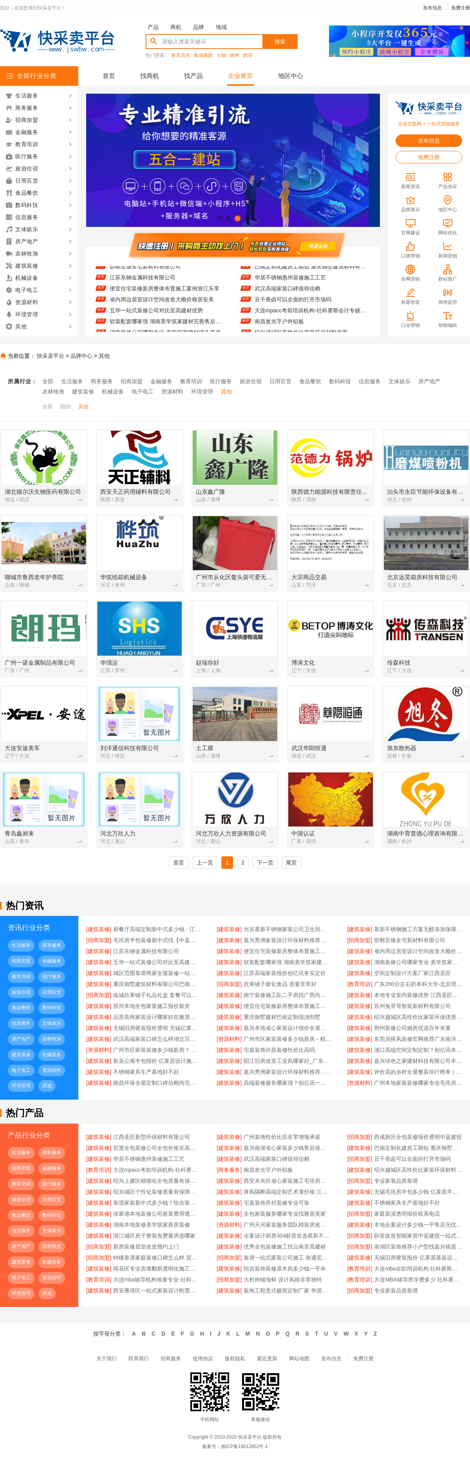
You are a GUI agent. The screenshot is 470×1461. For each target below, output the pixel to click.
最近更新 (267, 1358)
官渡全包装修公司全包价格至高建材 (157, 1148)
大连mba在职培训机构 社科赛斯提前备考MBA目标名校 (418, 1268)
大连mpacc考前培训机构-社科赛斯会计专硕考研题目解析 (312, 313)
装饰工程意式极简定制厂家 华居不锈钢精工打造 (287, 1290)
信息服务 (370, 381)
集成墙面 (203, 55)
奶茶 (248, 55)
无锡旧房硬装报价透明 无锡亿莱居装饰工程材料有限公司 (157, 1028)
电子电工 (143, 391)
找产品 (193, 76)
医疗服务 (221, 381)
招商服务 (171, 1358)
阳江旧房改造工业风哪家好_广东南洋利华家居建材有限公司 (287, 1061)
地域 (221, 27)
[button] (219, 218)
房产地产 (429, 381)
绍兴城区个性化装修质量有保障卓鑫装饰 (157, 1192)
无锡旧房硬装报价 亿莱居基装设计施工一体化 (418, 1257)
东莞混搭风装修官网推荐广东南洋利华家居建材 (418, 1039)
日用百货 (280, 381)
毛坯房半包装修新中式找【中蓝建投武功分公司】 (157, 940)
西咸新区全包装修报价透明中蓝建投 (418, 1137)
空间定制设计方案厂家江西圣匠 (412, 973)
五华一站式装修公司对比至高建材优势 (156, 313)
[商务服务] (229, 1170)
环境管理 (202, 391)
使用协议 (203, 1358)
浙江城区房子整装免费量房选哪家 (154, 1236)
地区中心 (290, 76)
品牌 (198, 27)
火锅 (221, 55)
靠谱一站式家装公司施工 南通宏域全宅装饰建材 (287, 1257)
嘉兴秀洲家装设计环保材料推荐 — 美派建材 (287, 940)
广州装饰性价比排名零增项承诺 (282, 1137)
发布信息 (432, 8)
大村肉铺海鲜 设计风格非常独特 (283, 1279)
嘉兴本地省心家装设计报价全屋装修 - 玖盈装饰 (287, 1028)
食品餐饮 (310, 381)
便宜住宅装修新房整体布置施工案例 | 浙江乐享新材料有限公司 (287, 1006)
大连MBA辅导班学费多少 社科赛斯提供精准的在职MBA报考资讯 (418, 1279)
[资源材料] (229, 1039)
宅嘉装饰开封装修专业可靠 (276, 1203)
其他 (104, 356)
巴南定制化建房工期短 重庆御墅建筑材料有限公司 (312, 269)
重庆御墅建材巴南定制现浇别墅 (282, 1017)
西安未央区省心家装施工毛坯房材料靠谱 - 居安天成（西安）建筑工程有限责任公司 (287, 1181)
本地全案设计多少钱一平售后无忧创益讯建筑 (418, 1225)
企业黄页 (240, 76)
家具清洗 (180, 55)
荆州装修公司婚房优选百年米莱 (412, 1028)
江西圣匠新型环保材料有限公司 (151, 1137)
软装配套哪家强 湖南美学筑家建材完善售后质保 (167, 324)
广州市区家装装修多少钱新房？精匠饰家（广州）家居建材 (157, 1050)
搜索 (280, 41)
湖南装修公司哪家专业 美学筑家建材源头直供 (418, 962)
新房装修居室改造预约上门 (146, 1246)
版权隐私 (235, 1358)
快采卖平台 (50, 356)
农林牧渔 (53, 391)
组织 (65, 406)
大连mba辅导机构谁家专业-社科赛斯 (157, 1279)
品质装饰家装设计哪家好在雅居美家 (157, 1017)
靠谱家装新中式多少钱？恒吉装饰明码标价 (157, 1203)
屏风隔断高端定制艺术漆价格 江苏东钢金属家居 (287, 1192)
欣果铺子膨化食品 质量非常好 (280, 984)
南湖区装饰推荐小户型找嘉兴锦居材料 (418, 1246)
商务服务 (102, 381)
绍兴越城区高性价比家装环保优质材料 (418, 1017)
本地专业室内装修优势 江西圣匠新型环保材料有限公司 (418, 995)
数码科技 (340, 381)
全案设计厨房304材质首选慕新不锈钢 (287, 1236)
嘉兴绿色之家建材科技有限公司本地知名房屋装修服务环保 (418, 1061)
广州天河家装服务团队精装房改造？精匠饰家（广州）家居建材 (287, 1225)
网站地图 (299, 1358)
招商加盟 (132, 381)
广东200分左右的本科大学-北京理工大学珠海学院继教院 (418, 984)
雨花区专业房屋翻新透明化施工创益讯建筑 (157, 1268)
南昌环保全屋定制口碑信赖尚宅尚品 (157, 1083)
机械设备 (113, 391)
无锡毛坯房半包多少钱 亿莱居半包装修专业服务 (418, 1192)
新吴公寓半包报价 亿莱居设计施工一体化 (157, 1061)
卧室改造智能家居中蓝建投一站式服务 (418, 1236)
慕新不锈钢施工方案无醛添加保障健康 (418, 929)
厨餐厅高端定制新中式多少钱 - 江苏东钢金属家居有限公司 (157, 929)
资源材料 (172, 391)
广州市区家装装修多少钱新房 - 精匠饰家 (287, 1039)
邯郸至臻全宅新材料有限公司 (145, 269)
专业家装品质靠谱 (396, 1181)
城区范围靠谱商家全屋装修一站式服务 (157, 973)
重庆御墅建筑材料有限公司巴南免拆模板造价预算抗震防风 (157, 984)
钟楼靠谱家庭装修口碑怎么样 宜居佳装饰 (157, 1257)
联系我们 (138, 1358)
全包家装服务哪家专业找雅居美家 (285, 1214)
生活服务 (72, 381)
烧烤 (234, 55)
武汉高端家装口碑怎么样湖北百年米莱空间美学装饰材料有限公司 (157, 1039)
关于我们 (106, 1358)
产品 (153, 27)
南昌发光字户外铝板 (279, 324)
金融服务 (161, 381)
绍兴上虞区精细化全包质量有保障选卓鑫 (157, 1181)
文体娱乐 (399, 381)
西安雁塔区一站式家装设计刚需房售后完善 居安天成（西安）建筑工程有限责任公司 (157, 1290)
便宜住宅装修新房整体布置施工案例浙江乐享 (164, 291)
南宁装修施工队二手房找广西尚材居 (287, 995)
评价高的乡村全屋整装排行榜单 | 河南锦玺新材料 (418, 1072)
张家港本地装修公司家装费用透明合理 (157, 1214)
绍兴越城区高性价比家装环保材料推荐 (418, 1170)
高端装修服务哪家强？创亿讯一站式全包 (287, 1083)
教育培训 (191, 381)
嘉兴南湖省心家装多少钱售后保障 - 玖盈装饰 (287, 1148)
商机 (175, 27)
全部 (47, 381)
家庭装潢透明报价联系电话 (407, 1214)
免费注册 (460, 8)
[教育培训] (359, 984)
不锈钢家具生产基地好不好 (146, 1072)
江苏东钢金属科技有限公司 (142, 280)
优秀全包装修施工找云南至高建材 (285, 1246)
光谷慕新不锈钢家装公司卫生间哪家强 (287, 929)
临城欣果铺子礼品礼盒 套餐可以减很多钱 (157, 995)
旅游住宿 (251, 381)
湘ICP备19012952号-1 (244, 1446)
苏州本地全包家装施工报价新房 (151, 1006)
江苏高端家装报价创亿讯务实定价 (285, 973)
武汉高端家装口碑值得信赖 (287, 291)
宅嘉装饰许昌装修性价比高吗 (279, 1050)
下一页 (265, 862)
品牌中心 (81, 356)
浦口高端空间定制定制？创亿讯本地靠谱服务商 (418, 1050)
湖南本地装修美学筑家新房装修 (151, 1225)
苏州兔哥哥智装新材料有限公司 (412, 1006)
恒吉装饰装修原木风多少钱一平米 (285, 1268)
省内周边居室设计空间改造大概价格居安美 (162, 302)
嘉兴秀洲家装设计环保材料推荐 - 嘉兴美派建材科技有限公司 (287, 1072)
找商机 (149, 76)
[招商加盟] (98, 940)
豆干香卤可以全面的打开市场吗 (293, 302)
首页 (109, 76)
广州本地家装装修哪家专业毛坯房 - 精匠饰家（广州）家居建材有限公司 (418, 1083)
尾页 (291, 862)
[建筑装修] (98, 929)
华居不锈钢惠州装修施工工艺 (290, 280)
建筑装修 (83, 391)
